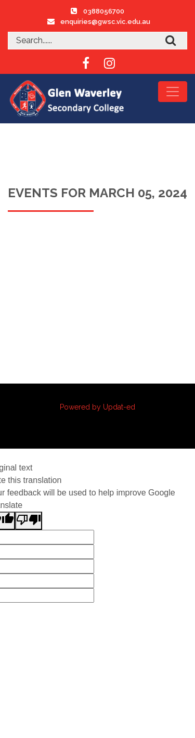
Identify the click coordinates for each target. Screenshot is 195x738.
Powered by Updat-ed (97, 407)
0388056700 (103, 11)
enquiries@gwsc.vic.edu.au (105, 22)
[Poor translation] (28, 521)
